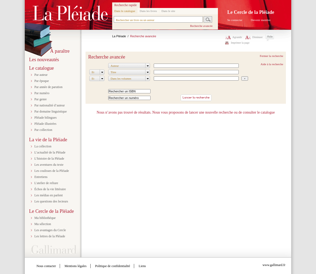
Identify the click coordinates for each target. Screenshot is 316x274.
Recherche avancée (201, 25)
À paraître (60, 51)
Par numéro (41, 93)
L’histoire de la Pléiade (49, 158)
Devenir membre (260, 20)
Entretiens (40, 177)
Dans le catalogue (124, 11)
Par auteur (41, 75)
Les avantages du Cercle (50, 230)
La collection (42, 146)
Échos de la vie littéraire (50, 189)
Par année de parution (48, 87)
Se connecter (234, 20)
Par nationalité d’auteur (49, 105)
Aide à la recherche (272, 64)
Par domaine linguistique (50, 111)
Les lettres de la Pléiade (49, 236)
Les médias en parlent (48, 195)
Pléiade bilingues (45, 117)
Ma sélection (42, 224)
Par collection (43, 130)
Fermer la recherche (271, 55)
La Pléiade (119, 36)
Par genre (40, 99)
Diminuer (254, 37)
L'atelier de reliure (46, 183)
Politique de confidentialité (112, 266)
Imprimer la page (240, 42)
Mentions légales (75, 266)
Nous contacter (46, 266)
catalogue (268, 112)
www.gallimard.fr (273, 265)
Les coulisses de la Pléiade (51, 171)
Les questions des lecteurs (51, 201)
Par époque (41, 81)
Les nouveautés (44, 59)
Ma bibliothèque (45, 218)
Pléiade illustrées (45, 124)
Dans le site (168, 11)
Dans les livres (148, 11)
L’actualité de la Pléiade (50, 152)
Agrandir (233, 37)
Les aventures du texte (48, 165)
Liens (142, 266)
